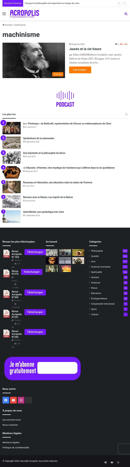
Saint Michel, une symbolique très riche (43, 212)
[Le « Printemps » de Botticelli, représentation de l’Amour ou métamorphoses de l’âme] (11, 128)
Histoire (95, 277)
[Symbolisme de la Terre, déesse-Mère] (52, 260)
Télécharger (35, 252)
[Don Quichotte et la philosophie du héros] (11, 157)
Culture (94, 314)
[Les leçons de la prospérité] (78, 260)
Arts (93, 261)
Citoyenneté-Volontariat (103, 303)
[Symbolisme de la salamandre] (11, 143)
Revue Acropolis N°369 (17, 294)
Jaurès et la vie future (85, 49)
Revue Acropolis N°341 (17, 314)
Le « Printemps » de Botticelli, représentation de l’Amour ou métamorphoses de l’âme (67, 123)
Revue (94, 288)
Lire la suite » (80, 69)
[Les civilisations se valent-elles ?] (52, 252)
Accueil (7, 25)
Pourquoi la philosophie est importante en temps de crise (52, 3)
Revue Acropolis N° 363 (17, 254)
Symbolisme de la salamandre (38, 138)
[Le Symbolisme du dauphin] (65, 260)
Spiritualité (96, 272)
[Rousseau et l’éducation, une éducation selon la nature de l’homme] (11, 187)
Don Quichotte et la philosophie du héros (44, 153)
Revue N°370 (15, 272)
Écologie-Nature (99, 298)
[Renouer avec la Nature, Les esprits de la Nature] (11, 202)
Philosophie (97, 250)
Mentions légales (11, 442)
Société (95, 256)
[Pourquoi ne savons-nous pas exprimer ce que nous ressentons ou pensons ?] (78, 252)
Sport (94, 309)
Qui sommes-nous (11, 419)
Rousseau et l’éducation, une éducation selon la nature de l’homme (57, 182)
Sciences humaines (101, 266)
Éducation (96, 293)
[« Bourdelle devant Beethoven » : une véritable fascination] (52, 268)
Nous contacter (10, 424)
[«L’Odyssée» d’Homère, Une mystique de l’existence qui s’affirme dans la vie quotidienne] (11, 172)
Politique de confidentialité (15, 447)
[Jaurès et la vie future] (33, 60)
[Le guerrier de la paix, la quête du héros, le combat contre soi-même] (65, 268)
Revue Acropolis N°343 (17, 334)
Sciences (95, 282)
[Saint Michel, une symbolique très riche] (11, 216)
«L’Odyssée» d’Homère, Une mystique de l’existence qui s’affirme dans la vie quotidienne (69, 167)
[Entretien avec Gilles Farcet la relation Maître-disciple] (65, 252)
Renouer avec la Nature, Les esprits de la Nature (48, 197)
